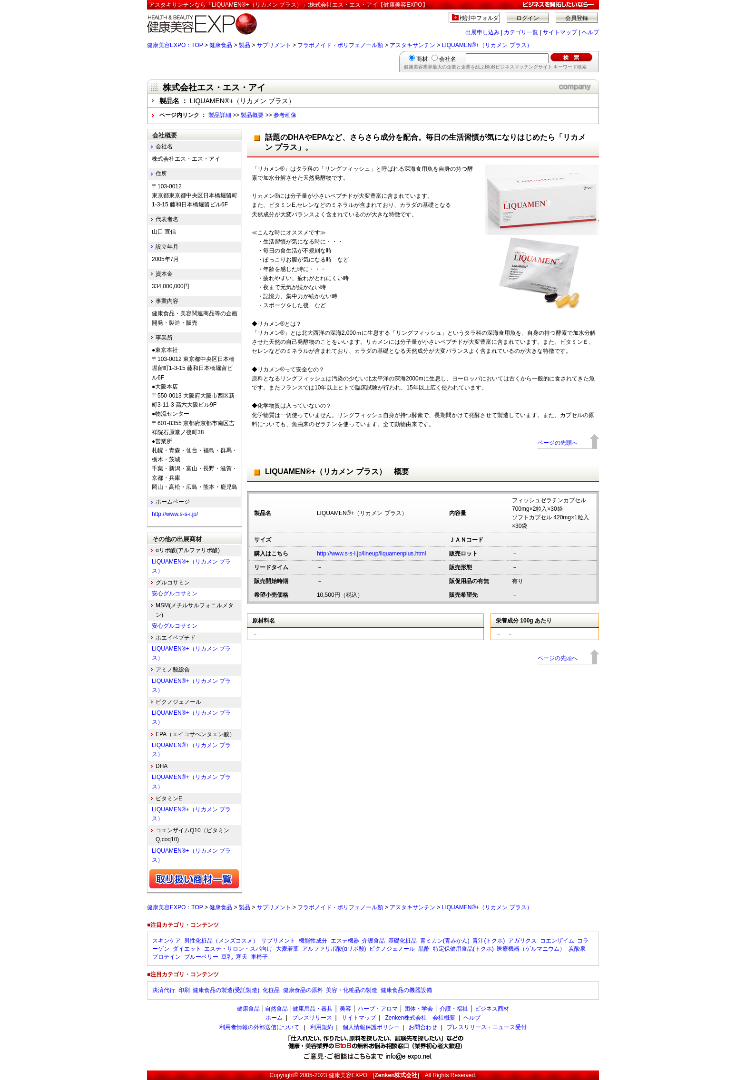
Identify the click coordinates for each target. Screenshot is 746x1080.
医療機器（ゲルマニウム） (531, 948)
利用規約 (321, 1027)
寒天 (241, 957)
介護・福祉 (454, 1008)
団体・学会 (418, 1008)
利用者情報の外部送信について (259, 1027)
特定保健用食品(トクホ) (463, 948)
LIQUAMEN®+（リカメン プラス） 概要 (337, 471)
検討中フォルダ (479, 18)
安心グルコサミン (174, 593)
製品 (244, 45)
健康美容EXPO (348, 1075)
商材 (422, 59)
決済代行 (163, 990)
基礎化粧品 (402, 940)
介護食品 (373, 940)
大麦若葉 (287, 948)
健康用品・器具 (313, 1008)
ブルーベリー (201, 957)
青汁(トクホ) (488, 940)
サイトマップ (560, 32)
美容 (345, 1008)
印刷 (184, 990)
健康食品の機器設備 (406, 990)
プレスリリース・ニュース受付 (487, 1027)
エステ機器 (345, 940)
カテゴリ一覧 (521, 32)
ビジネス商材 (492, 1008)
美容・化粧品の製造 (351, 990)
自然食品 (276, 1008)
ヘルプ (590, 32)
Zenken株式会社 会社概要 (420, 1017)
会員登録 (576, 18)
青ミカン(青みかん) (445, 940)
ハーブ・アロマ (378, 1008)
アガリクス (522, 940)
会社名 (447, 59)
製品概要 (252, 115)
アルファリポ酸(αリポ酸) (334, 948)
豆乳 (227, 957)
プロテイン (166, 957)
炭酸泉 (577, 948)
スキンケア (166, 940)
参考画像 (285, 115)
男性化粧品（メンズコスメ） (221, 940)
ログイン (527, 18)
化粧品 (271, 990)
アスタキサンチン (412, 45)
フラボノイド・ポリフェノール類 (340, 45)
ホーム (274, 1017)
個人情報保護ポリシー (371, 1027)
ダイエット (187, 948)
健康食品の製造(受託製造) (226, 990)
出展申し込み (482, 32)
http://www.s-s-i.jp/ (175, 514)
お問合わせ (423, 1027)
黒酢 (424, 948)
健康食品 (220, 45)
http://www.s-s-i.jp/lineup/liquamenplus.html (371, 553)
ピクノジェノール (392, 948)
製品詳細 (219, 115)
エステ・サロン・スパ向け (238, 948)
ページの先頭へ (558, 442)
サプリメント (274, 45)
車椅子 (259, 957)
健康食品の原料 (303, 990)
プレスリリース (312, 1017)
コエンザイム (557, 940)
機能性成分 (313, 940)
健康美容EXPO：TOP (175, 45)
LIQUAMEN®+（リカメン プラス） (487, 45)
